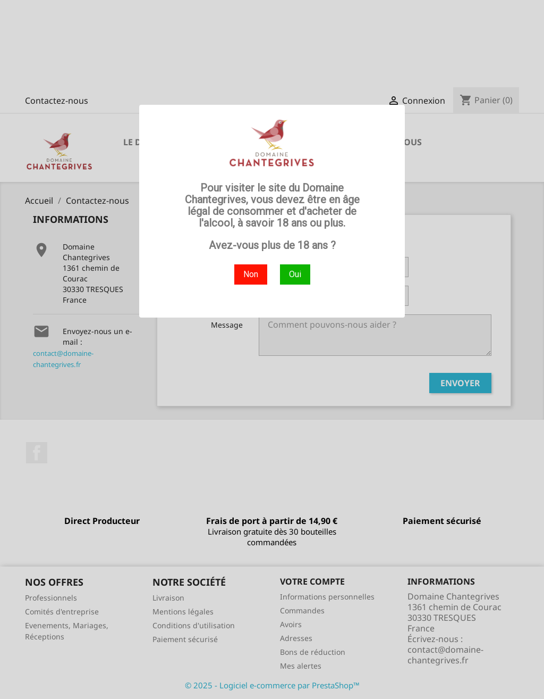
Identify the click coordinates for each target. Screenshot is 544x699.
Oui (295, 274)
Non (250, 274)
